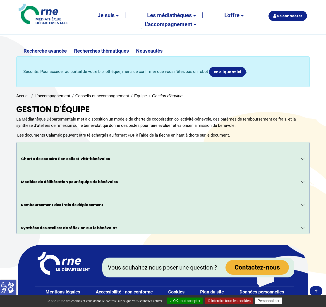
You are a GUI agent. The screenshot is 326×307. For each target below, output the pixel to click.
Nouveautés (149, 51)
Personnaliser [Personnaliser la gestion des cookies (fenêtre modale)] (268, 301)
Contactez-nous (257, 267)
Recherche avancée (45, 51)
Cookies (176, 292)
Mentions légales (63, 292)
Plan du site (212, 292)
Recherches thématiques (101, 51)
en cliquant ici (227, 71)
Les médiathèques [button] (169, 15)
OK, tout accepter (184, 301)
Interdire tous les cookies (229, 301)
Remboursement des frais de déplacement (62, 204)
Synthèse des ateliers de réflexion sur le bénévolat (69, 227)
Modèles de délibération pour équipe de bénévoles (69, 181)
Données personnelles (262, 292)
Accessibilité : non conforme (124, 292)
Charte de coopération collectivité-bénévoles (65, 158)
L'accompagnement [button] (168, 24)
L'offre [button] (232, 15)
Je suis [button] (106, 15)
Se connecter (287, 16)
